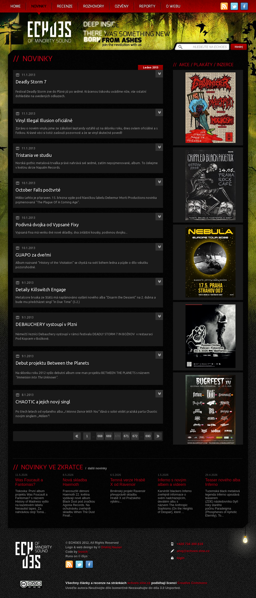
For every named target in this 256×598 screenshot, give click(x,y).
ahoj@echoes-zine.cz (193, 551)
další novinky (97, 468)
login (180, 558)
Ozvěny (122, 6)
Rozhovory (93, 6)
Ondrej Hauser (111, 547)
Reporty (147, 6)
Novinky (38, 6)
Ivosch (83, 552)
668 (100, 436)
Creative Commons (192, 583)
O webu (173, 6)
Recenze (65, 6)
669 (108, 436)
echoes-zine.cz (139, 583)
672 (135, 436)
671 (126, 436)
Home (15, 6)
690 (148, 436)
